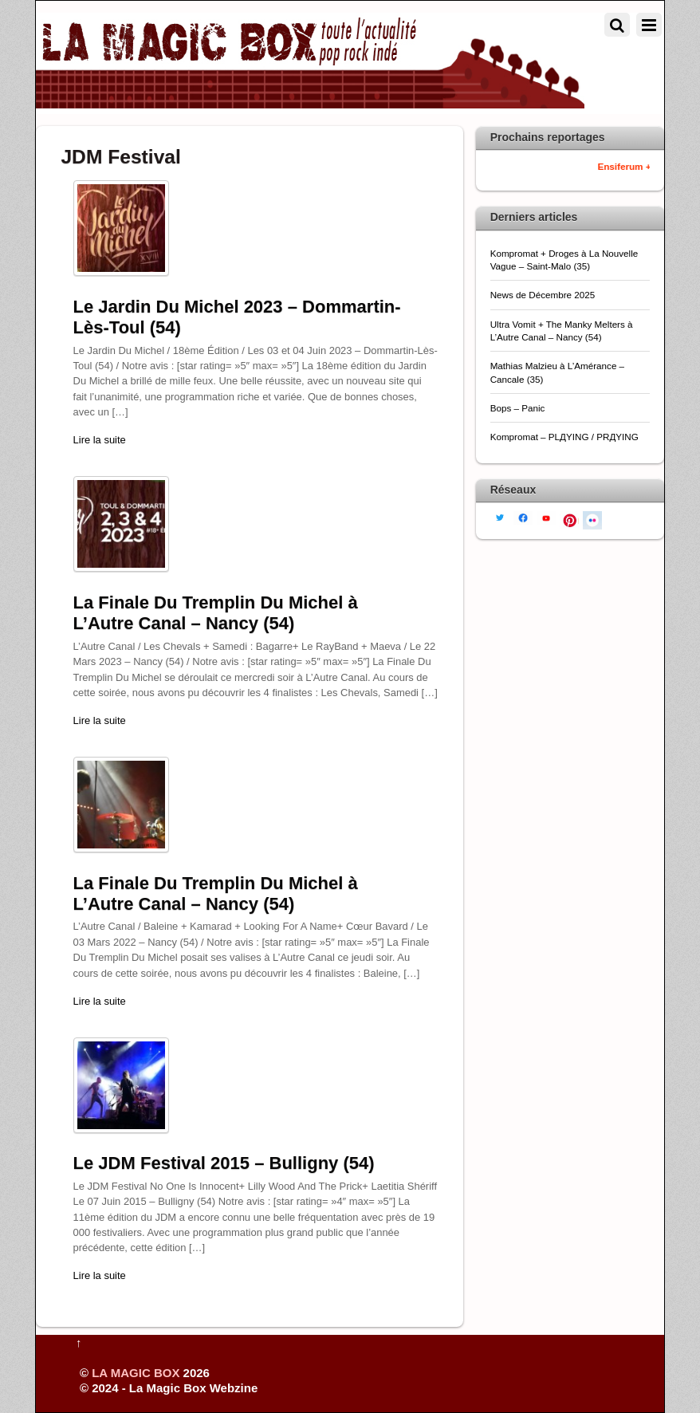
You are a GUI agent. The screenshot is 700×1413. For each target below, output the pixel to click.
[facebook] (523, 517)
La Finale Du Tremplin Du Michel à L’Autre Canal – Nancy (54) (215, 612)
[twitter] (499, 516)
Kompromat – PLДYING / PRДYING (565, 436)
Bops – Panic (519, 408)
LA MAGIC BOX (135, 1373)
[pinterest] (569, 519)
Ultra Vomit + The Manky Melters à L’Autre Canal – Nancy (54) (561, 330)
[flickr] (592, 519)
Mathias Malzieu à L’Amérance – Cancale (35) (557, 372)
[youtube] (546, 517)
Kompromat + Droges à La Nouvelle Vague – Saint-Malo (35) (564, 259)
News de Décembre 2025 (543, 294)
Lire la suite (99, 440)
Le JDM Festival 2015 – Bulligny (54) (224, 1163)
